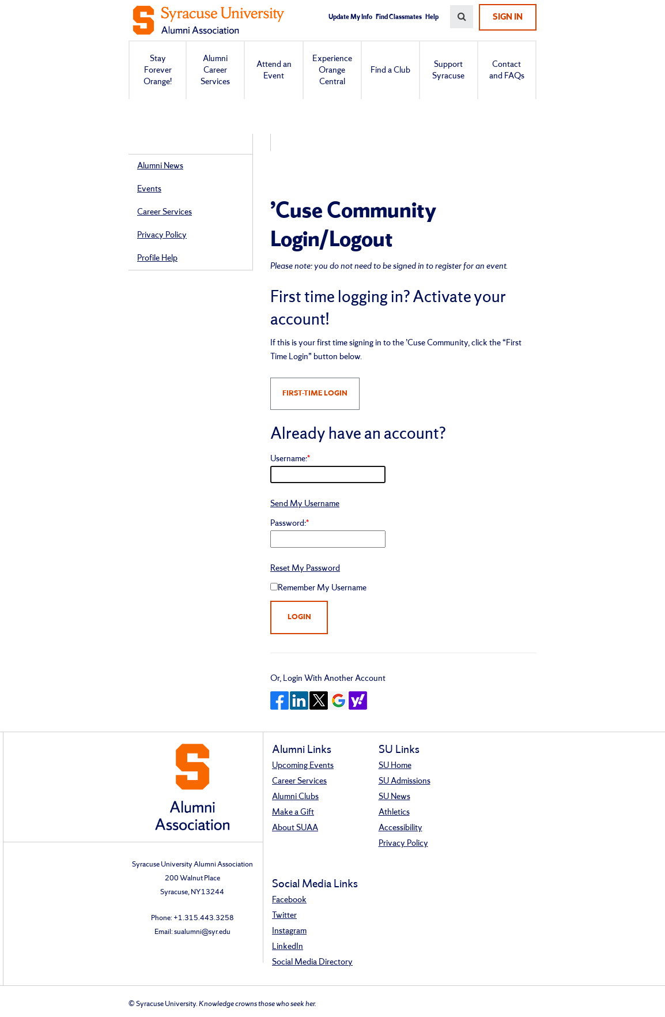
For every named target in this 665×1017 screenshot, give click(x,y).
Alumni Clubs (295, 797)
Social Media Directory (312, 962)
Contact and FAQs (506, 70)
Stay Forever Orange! (157, 70)
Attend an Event (274, 70)
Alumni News (160, 166)
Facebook (289, 900)
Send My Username (304, 504)
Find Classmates (399, 17)
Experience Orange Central (332, 70)
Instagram (289, 931)
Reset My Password (305, 568)
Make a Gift (293, 812)
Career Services (164, 212)
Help (432, 17)
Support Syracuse (448, 70)
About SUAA (295, 828)
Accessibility (400, 828)
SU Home (395, 765)
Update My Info (350, 17)
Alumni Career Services (215, 70)
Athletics (394, 812)
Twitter (284, 915)
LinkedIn (287, 946)
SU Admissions (404, 781)
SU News (394, 797)
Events (149, 189)
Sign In (508, 17)
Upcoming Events (303, 765)
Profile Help (157, 258)
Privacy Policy (162, 235)
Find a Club (390, 70)
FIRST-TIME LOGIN (314, 393)
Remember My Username (322, 588)
